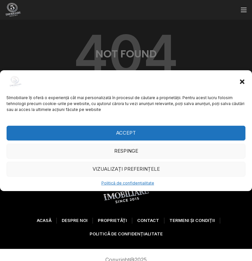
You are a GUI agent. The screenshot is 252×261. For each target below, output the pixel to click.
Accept (126, 133)
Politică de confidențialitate (127, 182)
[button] (242, 81)
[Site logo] (13, 9)
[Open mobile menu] (243, 9)
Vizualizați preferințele (126, 169)
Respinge (126, 151)
